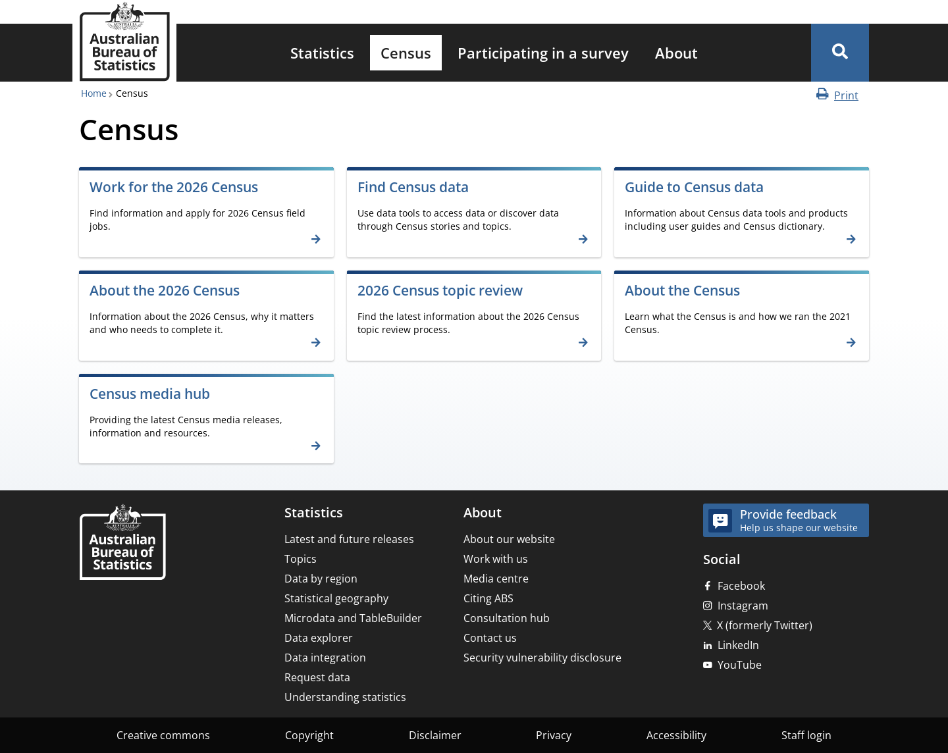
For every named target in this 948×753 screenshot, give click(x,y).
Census (406, 53)
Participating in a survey (543, 53)
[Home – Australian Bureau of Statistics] (122, 543)
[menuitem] (322, 52)
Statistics (322, 53)
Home (94, 93)
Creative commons (163, 735)
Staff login (806, 735)
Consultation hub (506, 618)
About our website (509, 539)
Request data (317, 677)
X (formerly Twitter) (764, 625)
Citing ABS (488, 598)
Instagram (743, 605)
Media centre (496, 578)
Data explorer (318, 638)
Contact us (490, 638)
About (676, 53)
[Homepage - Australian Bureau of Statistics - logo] (124, 42)
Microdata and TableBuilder (353, 618)
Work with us (495, 559)
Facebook (741, 586)
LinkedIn (738, 645)
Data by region (320, 578)
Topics (300, 559)
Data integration (325, 657)
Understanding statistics (345, 697)
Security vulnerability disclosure (542, 657)
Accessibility (676, 735)
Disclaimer (435, 735)
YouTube (740, 665)
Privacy (553, 735)
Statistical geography (336, 598)
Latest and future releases (349, 539)
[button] (840, 53)
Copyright (309, 735)
